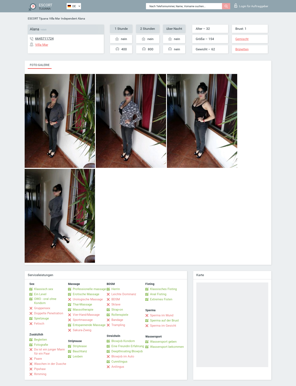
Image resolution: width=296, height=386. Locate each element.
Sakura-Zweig (82, 330)
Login (251, 5)
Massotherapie (83, 309)
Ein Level (40, 294)
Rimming (40, 374)
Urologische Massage (88, 299)
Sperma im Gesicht (163, 325)
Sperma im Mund (161, 315)
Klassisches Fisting (163, 289)
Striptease (80, 346)
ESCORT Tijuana (38, 18)
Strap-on (117, 309)
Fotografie (41, 345)
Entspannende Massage (89, 325)
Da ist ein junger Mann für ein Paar (49, 351)
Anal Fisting (158, 294)
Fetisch (39, 323)
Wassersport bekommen (167, 347)
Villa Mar (54, 18)
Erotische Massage (86, 294)
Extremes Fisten (161, 299)
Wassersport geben (163, 341)
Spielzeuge (41, 318)
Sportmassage (83, 320)
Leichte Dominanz (123, 294)
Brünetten (242, 49)
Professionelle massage (89, 289)
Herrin (115, 289)
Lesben (78, 356)
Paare (38, 359)
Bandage (117, 320)
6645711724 (44, 38)
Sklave (115, 304)
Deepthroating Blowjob (127, 351)
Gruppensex (42, 308)
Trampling (118, 325)
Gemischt (242, 39)
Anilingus (117, 367)
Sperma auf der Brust (164, 320)
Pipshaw (40, 369)
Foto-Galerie (40, 65)
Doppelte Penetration (48, 313)
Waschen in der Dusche (50, 364)
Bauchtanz (80, 351)
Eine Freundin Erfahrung (127, 346)
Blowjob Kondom (123, 341)
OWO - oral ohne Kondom (45, 301)
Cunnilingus (119, 361)
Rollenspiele (119, 315)
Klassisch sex (43, 289)
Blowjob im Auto (122, 356)
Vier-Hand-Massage (86, 315)
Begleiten (40, 339)
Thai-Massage (82, 304)
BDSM (115, 299)
